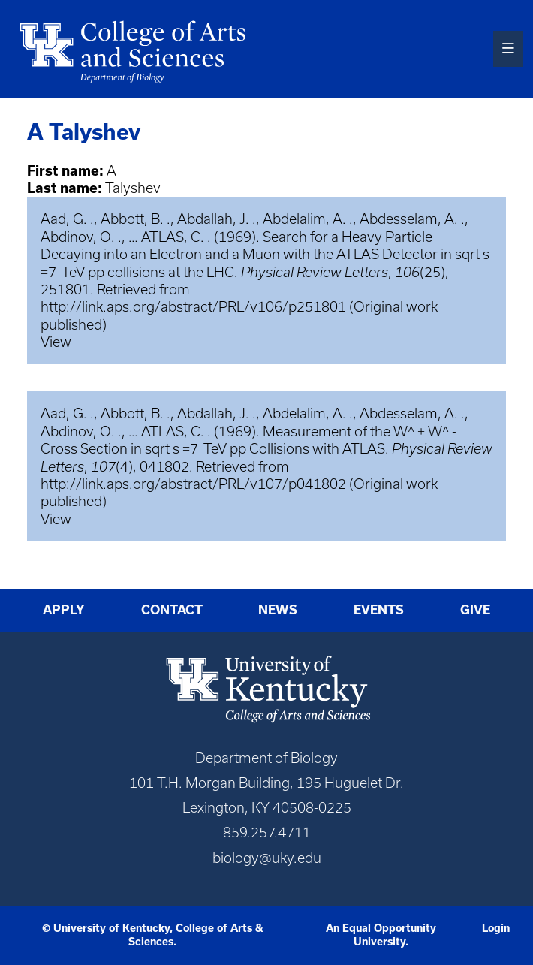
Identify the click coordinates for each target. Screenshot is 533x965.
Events (379, 609)
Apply (64, 609)
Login (496, 928)
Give (475, 609)
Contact (172, 609)
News (277, 609)
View (56, 342)
